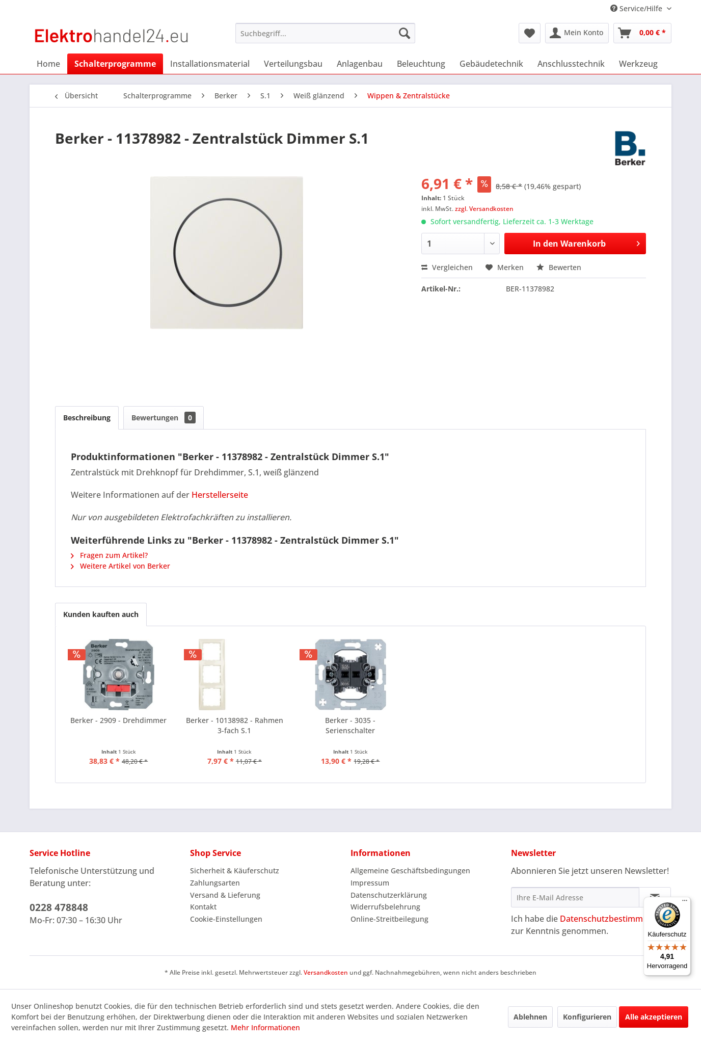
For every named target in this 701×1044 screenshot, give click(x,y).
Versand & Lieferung (225, 895)
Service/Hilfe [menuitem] (637, 8)
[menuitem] (325, 33)
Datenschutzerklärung (388, 895)
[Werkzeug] (638, 63)
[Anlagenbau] (360, 63)
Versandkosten (326, 972)
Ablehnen (530, 1017)
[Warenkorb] (642, 33)
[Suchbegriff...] (325, 33)
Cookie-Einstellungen (226, 919)
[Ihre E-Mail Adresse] (575, 897)
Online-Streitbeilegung (389, 919)
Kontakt (203, 907)
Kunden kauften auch (101, 614)
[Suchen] (404, 33)
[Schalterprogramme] (115, 63)
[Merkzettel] (530, 33)
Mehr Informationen (265, 1027)
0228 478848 (59, 907)
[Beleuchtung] (421, 63)
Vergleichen (447, 267)
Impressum (369, 883)
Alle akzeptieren (653, 1017)
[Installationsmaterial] (210, 63)
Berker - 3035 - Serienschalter (350, 725)
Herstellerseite (220, 494)
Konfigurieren (587, 1017)
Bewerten (558, 267)
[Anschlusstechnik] (571, 63)
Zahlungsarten (215, 883)
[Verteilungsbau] (293, 63)
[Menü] (685, 903)
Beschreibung (87, 417)
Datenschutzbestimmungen (613, 918)
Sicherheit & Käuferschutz (234, 870)
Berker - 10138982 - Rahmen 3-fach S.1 (234, 725)
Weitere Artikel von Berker (120, 566)
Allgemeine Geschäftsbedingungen (410, 870)
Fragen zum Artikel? (109, 555)
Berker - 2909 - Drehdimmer (118, 720)
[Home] (48, 63)
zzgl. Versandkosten (484, 208)
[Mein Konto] (577, 33)
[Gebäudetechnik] (491, 63)
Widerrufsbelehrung (385, 907)
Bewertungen (163, 417)
